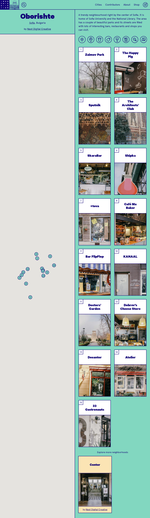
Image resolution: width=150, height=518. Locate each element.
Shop (136, 4)
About (126, 4)
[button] (37, 258)
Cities (98, 4)
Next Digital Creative (39, 29)
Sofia (32, 22)
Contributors (112, 4)
